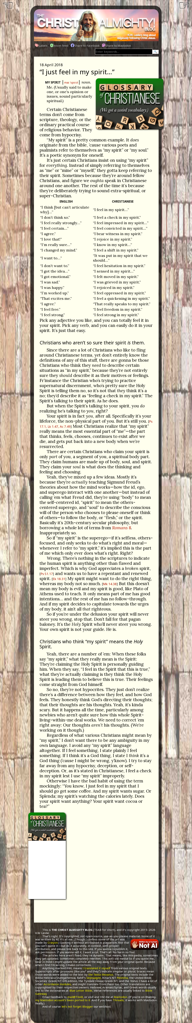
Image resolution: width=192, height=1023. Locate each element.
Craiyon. (53, 942)
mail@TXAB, (75, 997)
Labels (41, 45)
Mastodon (120, 997)
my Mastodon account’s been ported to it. (63, 1000)
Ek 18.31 (59, 579)
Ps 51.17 (46, 574)
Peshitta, (122, 978)
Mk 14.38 (110, 584)
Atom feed (59, 45)
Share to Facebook (85, 45)
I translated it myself (96, 968)
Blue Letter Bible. (81, 990)
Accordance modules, (58, 984)
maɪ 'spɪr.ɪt (71, 82)
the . (101, 974)
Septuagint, (94, 978)
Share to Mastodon (116, 45)
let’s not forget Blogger (77, 1006)
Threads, (118, 1000)
